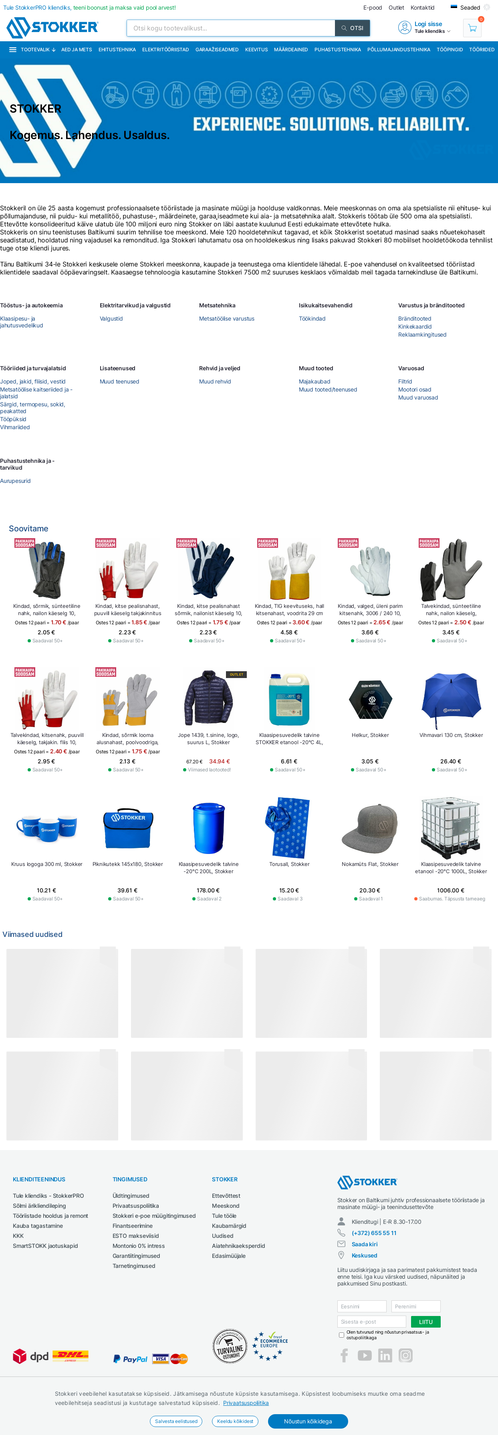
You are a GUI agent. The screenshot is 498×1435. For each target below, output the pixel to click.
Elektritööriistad (165, 49)
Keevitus (256, 49)
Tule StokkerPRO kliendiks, (89, 7)
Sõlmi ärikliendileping (39, 1205)
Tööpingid (450, 49)
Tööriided (481, 49)
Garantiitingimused (136, 1255)
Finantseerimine (133, 1225)
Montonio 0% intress (139, 1245)
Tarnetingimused (134, 1265)
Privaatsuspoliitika (246, 1402)
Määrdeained (291, 49)
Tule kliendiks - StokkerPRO (48, 1195)
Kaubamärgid (229, 1225)
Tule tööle (224, 1215)
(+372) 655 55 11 (374, 1232)
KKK (18, 1235)
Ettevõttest (226, 1195)
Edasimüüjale (229, 1255)
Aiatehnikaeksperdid (238, 1245)
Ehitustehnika (117, 49)
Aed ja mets (76, 49)
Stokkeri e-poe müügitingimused (154, 1215)
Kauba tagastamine (38, 1225)
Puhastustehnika (338, 49)
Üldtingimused (131, 1195)
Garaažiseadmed (217, 49)
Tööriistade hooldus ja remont (50, 1215)
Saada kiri (365, 1244)
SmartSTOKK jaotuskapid (45, 1245)
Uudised (223, 1235)
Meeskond (225, 1205)
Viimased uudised (32, 934)
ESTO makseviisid (136, 1235)
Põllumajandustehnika (398, 49)
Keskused (364, 1255)
